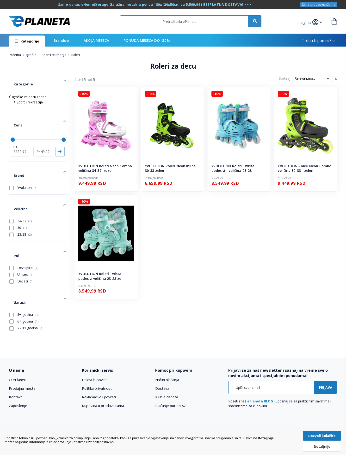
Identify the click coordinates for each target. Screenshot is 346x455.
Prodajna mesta (22, 351)
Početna (15, 55)
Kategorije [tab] (18, 79)
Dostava (162, 351)
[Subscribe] (325, 350)
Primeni (60, 135)
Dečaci (21, 243)
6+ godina (24, 276)
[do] (43, 135)
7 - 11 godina (26, 283)
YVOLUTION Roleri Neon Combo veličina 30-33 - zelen (304, 168)
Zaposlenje (18, 368)
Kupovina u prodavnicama (103, 368)
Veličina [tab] (15, 180)
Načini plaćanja (167, 342)
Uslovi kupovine (95, 342)
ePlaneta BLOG (260, 364)
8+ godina (24, 270)
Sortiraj (284, 78)
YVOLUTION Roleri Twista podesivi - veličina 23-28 (232, 168)
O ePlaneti (17, 342)
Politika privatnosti (97, 351)
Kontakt (15, 359)
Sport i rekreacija (54, 55)
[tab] (42, 333)
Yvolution (23, 164)
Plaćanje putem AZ (170, 368)
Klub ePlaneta (166, 359)
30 (18, 197)
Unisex (21, 236)
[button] (308, 22)
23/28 (20, 204)
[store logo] (39, 21)
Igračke (31, 55)
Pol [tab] (11, 220)
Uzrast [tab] (14, 260)
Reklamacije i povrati (99, 359)
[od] (20, 135)
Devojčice (23, 230)
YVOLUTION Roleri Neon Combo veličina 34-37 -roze (105, 168)
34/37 (20, 190)
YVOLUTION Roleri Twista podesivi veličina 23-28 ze (99, 276)
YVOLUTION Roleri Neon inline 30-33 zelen (170, 168)
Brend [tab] (14, 154)
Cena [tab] (13, 113)
